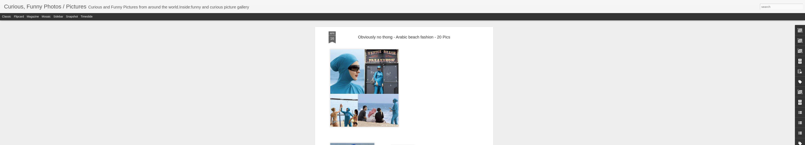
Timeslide (87, 16)
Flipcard (19, 16)
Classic (6, 16)
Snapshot (72, 16)
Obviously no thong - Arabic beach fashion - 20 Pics (404, 37)
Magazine (33, 16)
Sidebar (58, 16)
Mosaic (46, 16)
